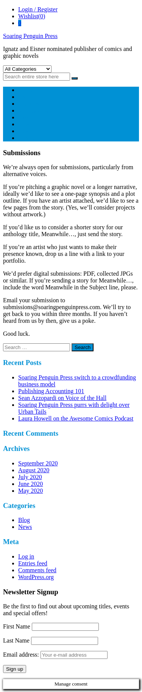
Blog (24, 131)
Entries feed (32, 563)
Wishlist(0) (31, 16)
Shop (24, 97)
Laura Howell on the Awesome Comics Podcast (75, 418)
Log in (26, 556)
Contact (27, 138)
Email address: (55, 654)
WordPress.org (36, 577)
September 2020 (38, 463)
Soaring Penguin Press (30, 36)
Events (26, 117)
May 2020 (30, 490)
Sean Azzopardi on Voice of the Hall (62, 398)
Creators (28, 103)
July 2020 (30, 477)
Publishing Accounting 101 (51, 391)
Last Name (16, 640)
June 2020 (30, 484)
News (25, 124)
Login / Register (38, 9)
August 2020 (33, 470)
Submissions (33, 110)
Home (25, 90)
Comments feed (37, 570)
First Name (16, 626)
